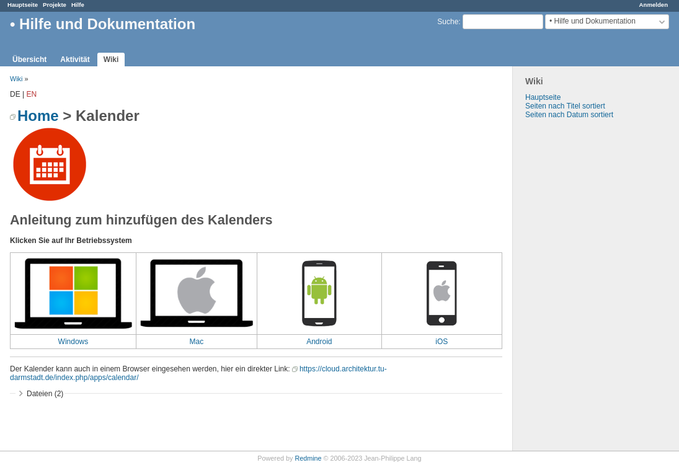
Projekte (54, 4)
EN (31, 94)
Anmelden (653, 4)
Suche (447, 21)
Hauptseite (22, 4)
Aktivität (74, 59)
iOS (441, 341)
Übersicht (29, 59)
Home (38, 115)
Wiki (111, 59)
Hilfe (77, 4)
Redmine (308, 458)
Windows (73, 341)
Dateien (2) (45, 393)
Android (319, 341)
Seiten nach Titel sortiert (565, 106)
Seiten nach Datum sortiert (569, 114)
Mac (197, 341)
